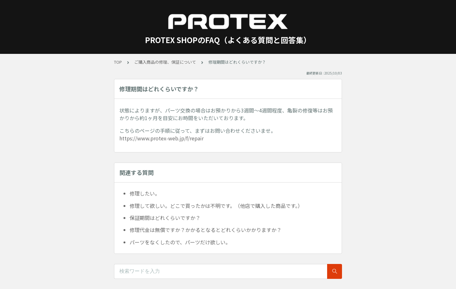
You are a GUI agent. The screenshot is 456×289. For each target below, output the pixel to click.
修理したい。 (145, 193)
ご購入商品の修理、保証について (165, 62)
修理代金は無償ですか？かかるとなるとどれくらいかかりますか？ (206, 230)
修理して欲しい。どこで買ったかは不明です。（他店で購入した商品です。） (216, 205)
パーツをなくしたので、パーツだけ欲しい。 (180, 242)
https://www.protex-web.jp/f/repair (161, 138)
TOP (118, 62)
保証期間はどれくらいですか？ (165, 218)
